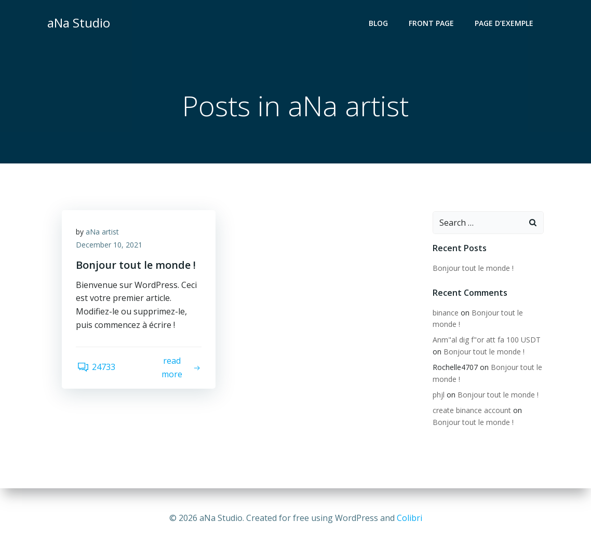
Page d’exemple (505, 24)
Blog (379, 24)
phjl (438, 395)
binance (445, 313)
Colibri (409, 518)
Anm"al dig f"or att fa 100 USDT (486, 340)
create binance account (471, 411)
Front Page (432, 24)
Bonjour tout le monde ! (472, 268)
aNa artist (103, 234)
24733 (96, 370)
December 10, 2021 (110, 247)
